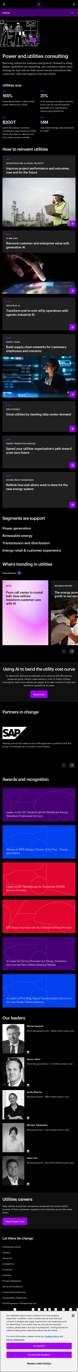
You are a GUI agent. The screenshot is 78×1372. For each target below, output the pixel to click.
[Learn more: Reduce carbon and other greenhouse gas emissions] (39, 452)
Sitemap (6, 1275)
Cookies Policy (52, 1336)
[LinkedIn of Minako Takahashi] (28, 1151)
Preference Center (11, 1246)
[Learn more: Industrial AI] (39, 314)
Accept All (39, 1346)
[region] (39, 1341)
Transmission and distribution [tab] (26, 542)
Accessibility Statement (14, 1297)
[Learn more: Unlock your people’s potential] (39, 490)
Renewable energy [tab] (17, 535)
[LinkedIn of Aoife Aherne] (28, 1118)
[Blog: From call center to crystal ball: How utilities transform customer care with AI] (25, 612)
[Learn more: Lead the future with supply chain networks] (39, 366)
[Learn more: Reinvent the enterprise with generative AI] (39, 262)
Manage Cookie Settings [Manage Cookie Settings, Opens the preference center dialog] (39, 1363)
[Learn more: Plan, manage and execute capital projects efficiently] (39, 190)
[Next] (72, 651)
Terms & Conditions (12, 1286)
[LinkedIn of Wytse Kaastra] (28, 1052)
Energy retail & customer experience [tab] (31, 550)
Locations (7, 1269)
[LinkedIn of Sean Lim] (28, 1184)
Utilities (6, 12)
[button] (39, 694)
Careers (6, 1252)
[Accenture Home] (39, 4)
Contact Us (8, 1263)
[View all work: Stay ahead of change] (11, 573)
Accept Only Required (39, 1355)
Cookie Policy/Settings (14, 1292)
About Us (7, 1258)
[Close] (73, 1315)
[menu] (4, 4)
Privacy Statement (11, 1280)
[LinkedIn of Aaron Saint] (28, 1085)
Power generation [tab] (16, 528)
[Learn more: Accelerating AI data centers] (39, 416)
